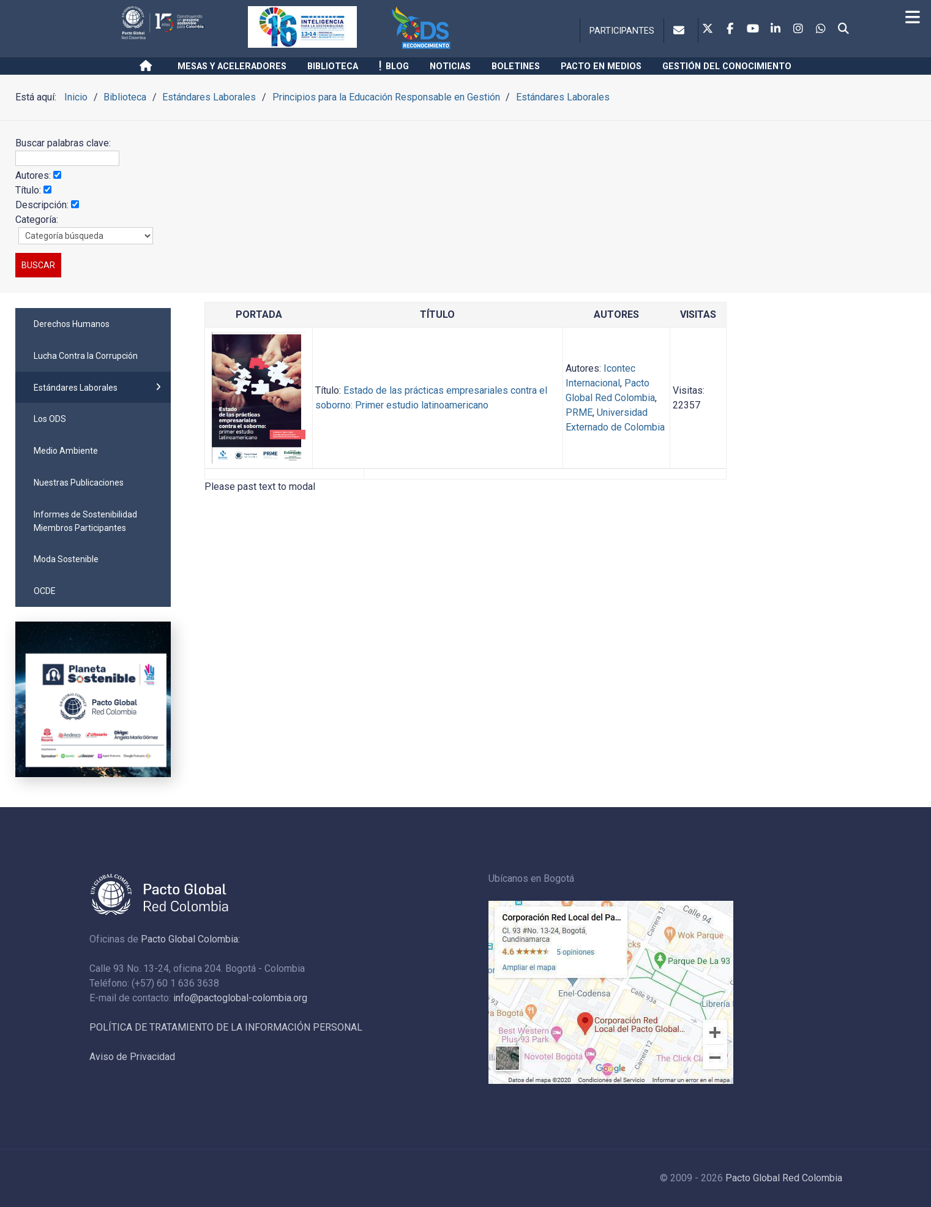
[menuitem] (93, 324)
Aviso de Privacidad (132, 1056)
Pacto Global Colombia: (190, 939)
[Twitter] (707, 29)
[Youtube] (753, 29)
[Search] (843, 29)
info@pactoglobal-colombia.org (240, 998)
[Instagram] (798, 29)
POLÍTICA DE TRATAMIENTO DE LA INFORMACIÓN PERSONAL (225, 1027)
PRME (579, 412)
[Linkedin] (775, 29)
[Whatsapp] (821, 29)
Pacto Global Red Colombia (783, 1178)
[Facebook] (730, 29)
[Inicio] (147, 66)
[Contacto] (681, 30)
